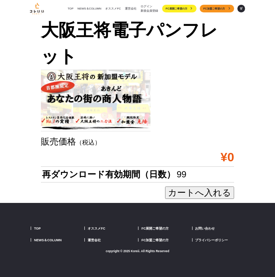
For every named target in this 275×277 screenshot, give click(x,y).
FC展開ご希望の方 (179, 9)
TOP (70, 8)
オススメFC (113, 8)
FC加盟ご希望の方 (217, 9)
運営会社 (131, 8)
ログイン (146, 6)
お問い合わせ (205, 228)
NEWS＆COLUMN (89, 8)
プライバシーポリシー (211, 240)
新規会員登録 (149, 10)
